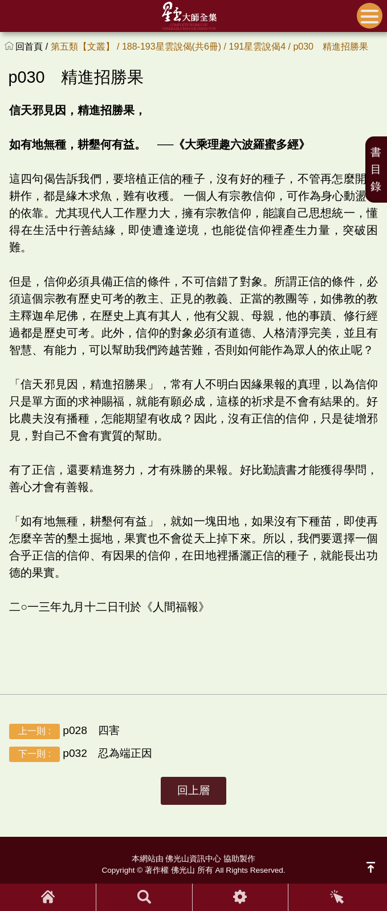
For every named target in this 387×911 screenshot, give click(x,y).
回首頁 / (32, 46)
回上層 (193, 790)
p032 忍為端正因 (80, 754)
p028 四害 (64, 731)
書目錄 (375, 169)
